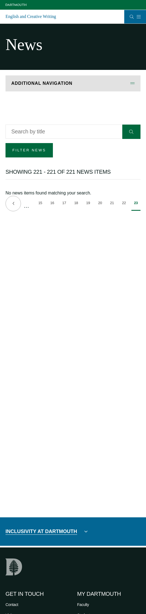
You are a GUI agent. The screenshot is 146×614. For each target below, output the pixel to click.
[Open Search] (132, 17)
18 (77, 204)
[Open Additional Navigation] (73, 83)
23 (137, 206)
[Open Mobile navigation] (138, 17)
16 (53, 204)
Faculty (83, 604)
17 (65, 204)
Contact (12, 604)
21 (113, 204)
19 (89, 204)
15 (41, 204)
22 (125, 204)
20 (101, 204)
